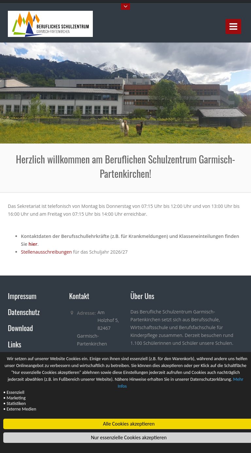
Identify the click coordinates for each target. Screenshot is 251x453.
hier (32, 244)
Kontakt (79, 296)
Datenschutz (24, 312)
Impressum (22, 296)
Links (14, 344)
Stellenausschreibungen (46, 252)
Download (20, 328)
